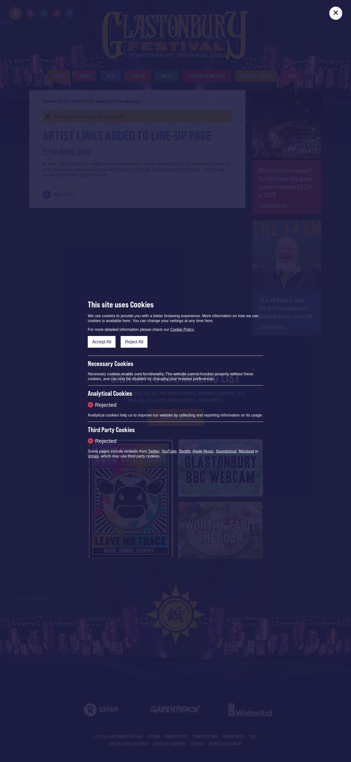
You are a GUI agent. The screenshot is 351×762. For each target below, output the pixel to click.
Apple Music (203, 451)
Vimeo (93, 456)
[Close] (335, 13)
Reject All (134, 341)
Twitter (153, 451)
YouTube (169, 451)
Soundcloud (226, 451)
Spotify (185, 451)
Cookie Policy (182, 329)
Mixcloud (246, 451)
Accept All (101, 341)
